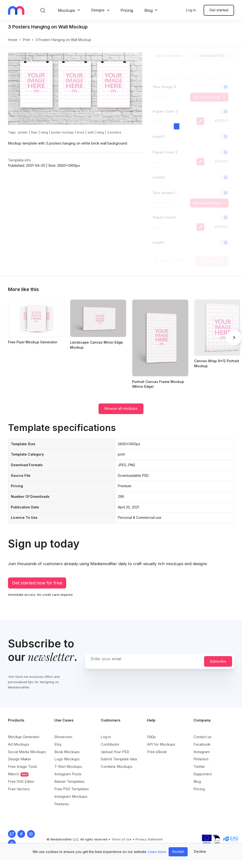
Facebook (201, 744)
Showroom (63, 737)
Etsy (58, 744)
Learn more (157, 852)
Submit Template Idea (119, 759)
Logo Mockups (67, 759)
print (26, 40)
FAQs (151, 737)
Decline (200, 851)
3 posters (114, 132)
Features (61, 804)
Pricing (127, 10)
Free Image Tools (22, 766)
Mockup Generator (23, 737)
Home (12, 40)
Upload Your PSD (115, 751)
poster (23, 132)
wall (90, 132)
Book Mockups (67, 751)
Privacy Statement (149, 839)
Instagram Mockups (70, 796)
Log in (191, 10)
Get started (218, 10)
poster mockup (62, 132)
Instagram (201, 751)
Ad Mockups (18, 744)
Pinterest (200, 759)
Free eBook (157, 751)
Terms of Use (121, 839)
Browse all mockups (121, 408)
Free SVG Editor (21, 781)
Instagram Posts (67, 774)
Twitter (199, 766)
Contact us (202, 737)
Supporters (202, 774)
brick (80, 132)
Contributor (110, 744)
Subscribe (218, 661)
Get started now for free (37, 582)
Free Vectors (19, 789)
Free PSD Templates (71, 789)
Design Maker (19, 759)
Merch (18, 774)
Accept (178, 851)
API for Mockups (161, 744)
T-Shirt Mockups (68, 766)
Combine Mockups (116, 766)
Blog (148, 10)
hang (44, 132)
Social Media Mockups (27, 751)
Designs (98, 10)
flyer (34, 132)
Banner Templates (69, 781)
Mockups (66, 10)
